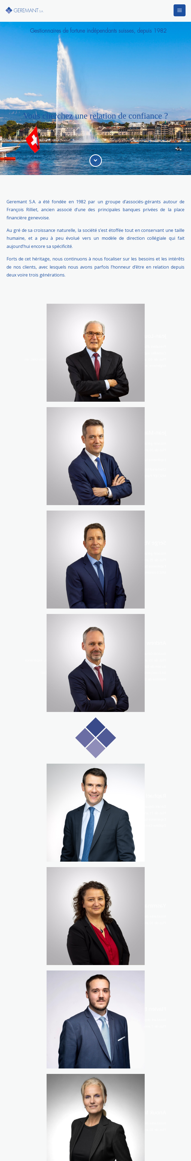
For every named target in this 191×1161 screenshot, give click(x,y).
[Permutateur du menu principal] (180, 10)
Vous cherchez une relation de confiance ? (95, 116)
